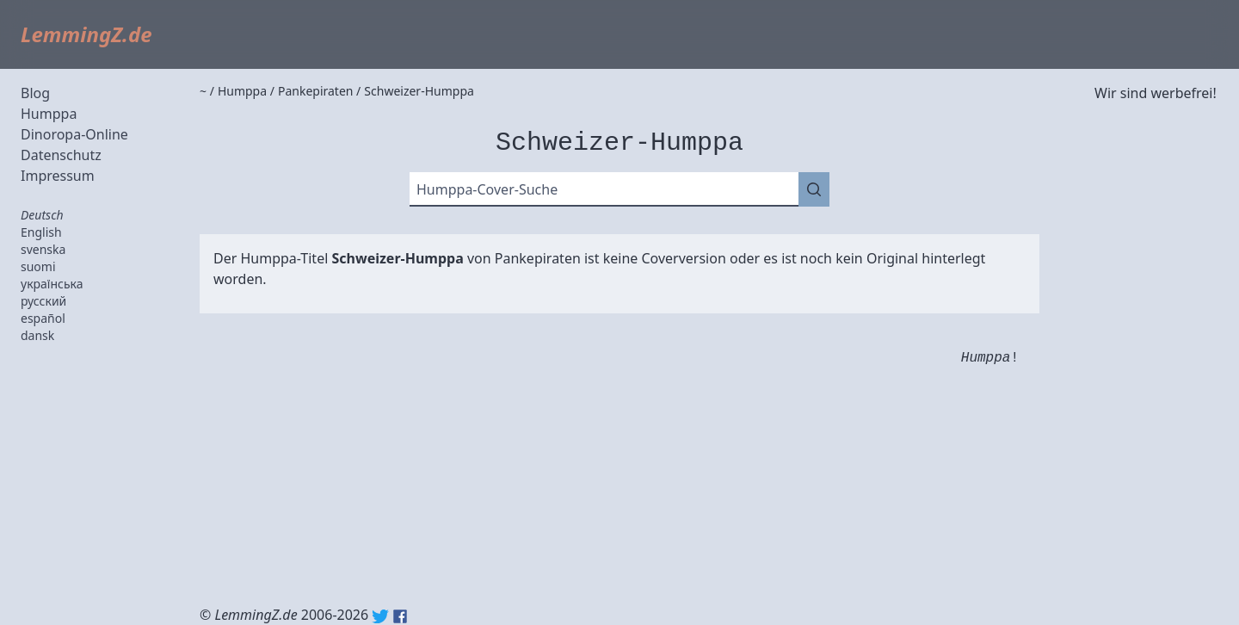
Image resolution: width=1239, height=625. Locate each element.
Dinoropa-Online (74, 134)
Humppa (49, 113)
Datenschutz (61, 154)
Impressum (58, 175)
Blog (35, 93)
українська (52, 283)
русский (43, 301)
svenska (43, 249)
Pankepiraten (538, 258)
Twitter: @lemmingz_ (380, 616)
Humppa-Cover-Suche (487, 189)
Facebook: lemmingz (400, 616)
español (43, 318)
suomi (38, 266)
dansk (37, 335)
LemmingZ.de (86, 34)
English (41, 232)
